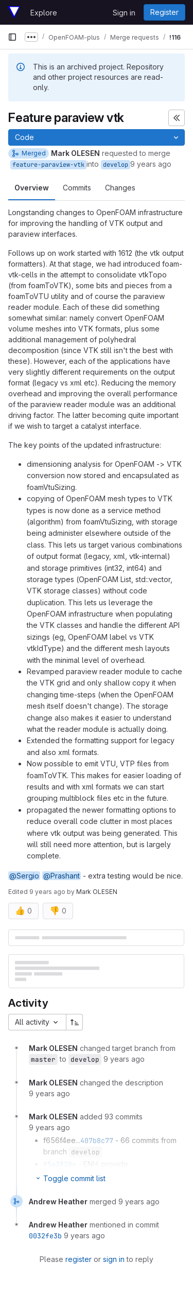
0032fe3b (45, 1235)
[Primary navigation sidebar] (12, 37)
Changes (120, 187)
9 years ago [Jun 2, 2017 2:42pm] (47, 892)
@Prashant (61, 875)
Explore (43, 12)
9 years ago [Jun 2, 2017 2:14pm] (150, 164)
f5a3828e (59, 1164)
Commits (77, 187)
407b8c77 (96, 1140)
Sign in (124, 12)
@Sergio (24, 875)
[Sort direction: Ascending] (74, 1022)
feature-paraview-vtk (48, 165)
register (78, 1259)
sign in (114, 1259)
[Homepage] (14, 12)
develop (115, 165)
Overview (31, 187)
